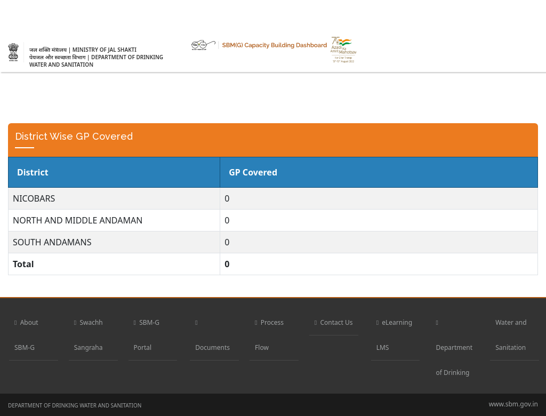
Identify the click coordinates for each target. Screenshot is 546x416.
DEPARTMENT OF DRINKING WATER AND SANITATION (74, 405)
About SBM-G (26, 335)
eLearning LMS (394, 335)
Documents (212, 335)
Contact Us (334, 322)
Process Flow (269, 335)
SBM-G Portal (147, 335)
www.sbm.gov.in (513, 404)
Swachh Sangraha (88, 335)
